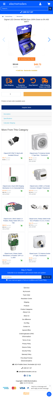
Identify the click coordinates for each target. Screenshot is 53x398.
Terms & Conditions (29, 280)
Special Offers (26, 330)
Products (26, 306)
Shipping (26, 302)
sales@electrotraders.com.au (26, 371)
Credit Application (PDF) (26, 333)
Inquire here (26, 107)
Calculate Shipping (9, 123)
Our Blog (26, 323)
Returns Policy (26, 347)
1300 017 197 (26, 12)
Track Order (26, 295)
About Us (26, 316)
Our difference (26, 319)
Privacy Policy (42, 280)
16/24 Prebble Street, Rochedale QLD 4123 (26, 364)
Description (7, 114)
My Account (26, 291)
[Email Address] (21, 277)
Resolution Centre (26, 298)
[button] (49, 40)
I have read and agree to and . (26, 280)
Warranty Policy (26, 354)
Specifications (8, 118)
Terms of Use (26, 340)
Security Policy (26, 351)
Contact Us (26, 326)
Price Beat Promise (26, 358)
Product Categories (26, 309)
